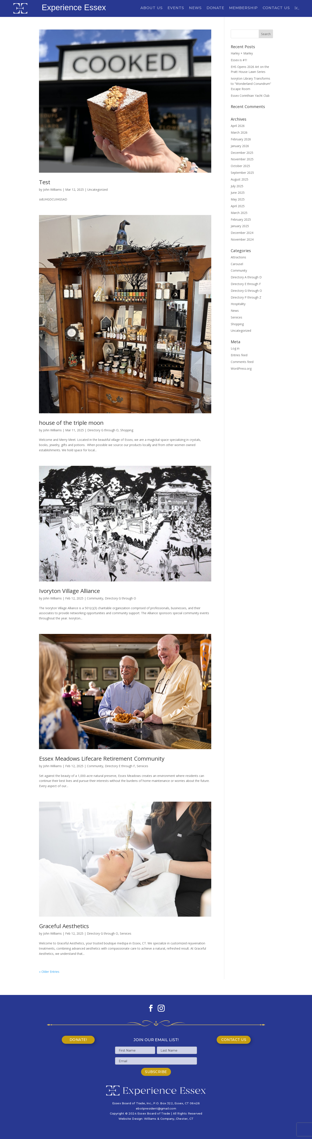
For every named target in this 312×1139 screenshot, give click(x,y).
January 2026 (240, 146)
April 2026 (238, 126)
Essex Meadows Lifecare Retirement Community (101, 758)
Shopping (126, 430)
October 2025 (240, 166)
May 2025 (238, 199)
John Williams (52, 189)
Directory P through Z (246, 297)
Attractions (238, 257)
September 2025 (242, 173)
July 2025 (237, 186)
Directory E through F (120, 766)
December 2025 (242, 153)
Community (95, 598)
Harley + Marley (242, 53)
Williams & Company (159, 1118)
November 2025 (242, 159)
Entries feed (239, 355)
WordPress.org (241, 368)
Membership (243, 8)
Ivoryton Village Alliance (69, 591)
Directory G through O (103, 430)
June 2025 (238, 192)
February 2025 (241, 219)
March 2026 (239, 132)
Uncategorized (97, 189)
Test (44, 182)
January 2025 (240, 226)
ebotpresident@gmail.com (156, 1108)
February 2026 (241, 139)
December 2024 (242, 233)
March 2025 (239, 213)
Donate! (78, 1040)
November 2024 (242, 239)
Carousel (237, 264)
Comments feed (242, 362)
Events (175, 8)
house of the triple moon (71, 423)
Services (142, 766)
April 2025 (238, 206)
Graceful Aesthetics (64, 926)
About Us (151, 8)
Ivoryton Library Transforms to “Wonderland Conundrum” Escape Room (251, 83)
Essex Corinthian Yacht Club (250, 96)
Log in (235, 348)
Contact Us (276, 8)
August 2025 (239, 179)
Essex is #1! (239, 60)
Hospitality (238, 304)
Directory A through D (246, 277)
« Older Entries (49, 972)
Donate (215, 8)
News (195, 8)
